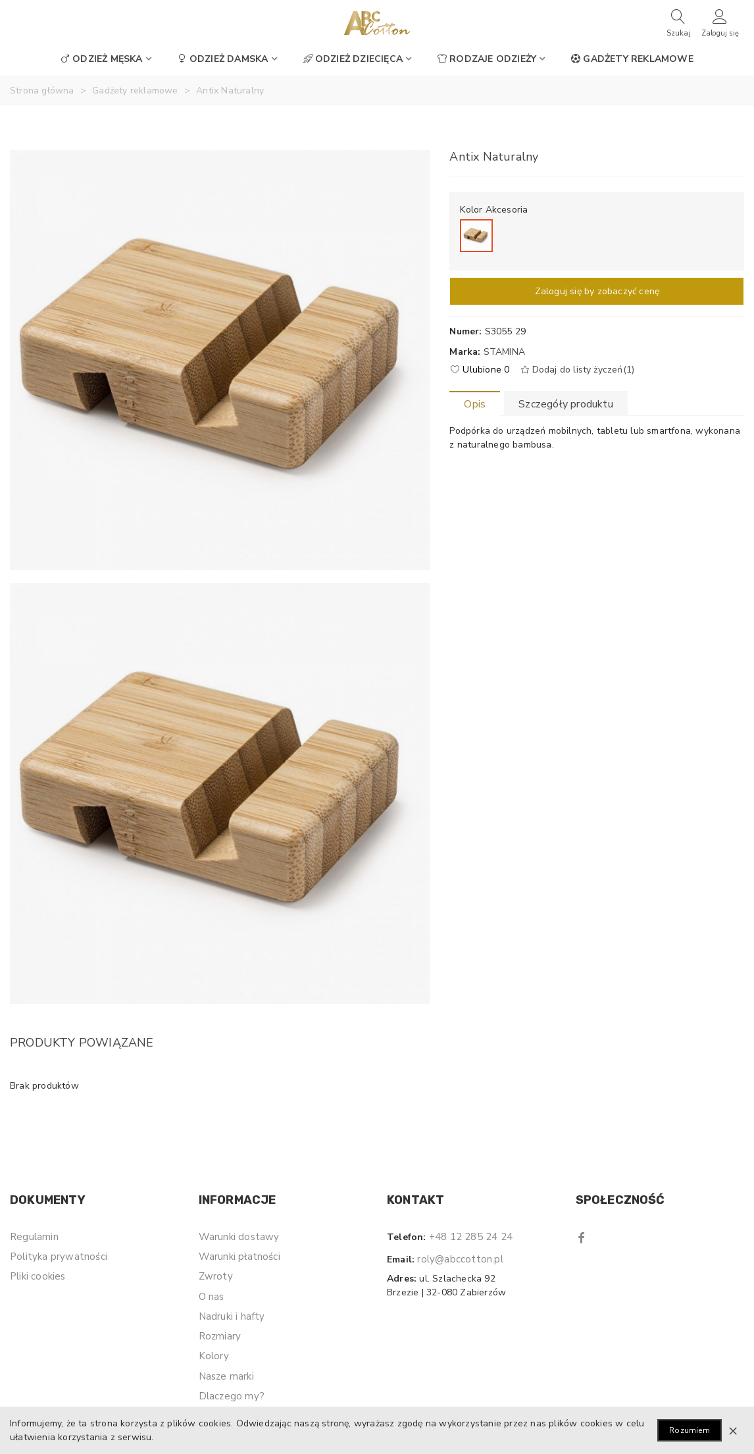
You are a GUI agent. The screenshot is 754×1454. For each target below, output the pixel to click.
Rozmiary (220, 1336)
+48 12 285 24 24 (471, 1236)
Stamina (504, 352)
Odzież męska (101, 59)
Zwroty (216, 1276)
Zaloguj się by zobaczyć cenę (597, 291)
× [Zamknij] (733, 1430)
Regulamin (34, 1236)
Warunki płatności (239, 1256)
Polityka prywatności (58, 1256)
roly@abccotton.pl (460, 1259)
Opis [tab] (475, 404)
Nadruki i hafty (232, 1316)
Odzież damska (223, 59)
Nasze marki (226, 1376)
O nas (211, 1296)
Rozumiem (689, 1430)
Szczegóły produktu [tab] (565, 404)
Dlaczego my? (231, 1396)
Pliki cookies (38, 1276)
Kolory (214, 1356)
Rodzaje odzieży (487, 59)
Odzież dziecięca (353, 59)
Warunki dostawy (239, 1236)
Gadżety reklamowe (632, 59)
